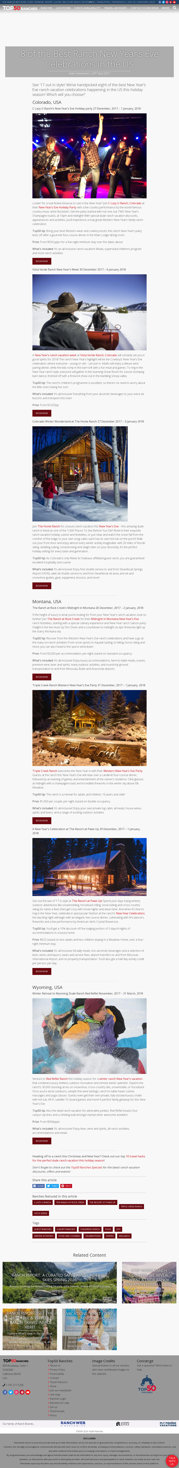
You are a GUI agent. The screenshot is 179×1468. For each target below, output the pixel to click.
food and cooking (69, 1235)
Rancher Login (58, 1398)
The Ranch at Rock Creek (63, 618)
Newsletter (103, 2)
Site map (55, 1394)
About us (55, 1365)
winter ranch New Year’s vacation (120, 1078)
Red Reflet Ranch (57, 1078)
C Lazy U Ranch (42, 1202)
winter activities (43, 1235)
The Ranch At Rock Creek (70, 1202)
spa (118, 1228)
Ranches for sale (59, 1402)
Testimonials (119, 2)
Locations (63, 8)
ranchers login (146, 2)
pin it (66, 1185)
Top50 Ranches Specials (86, 1167)
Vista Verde (40, 1212)
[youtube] (174, 2)
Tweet (52, 1185)
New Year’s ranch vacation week (55, 355)
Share (38, 1185)
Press (92, 2)
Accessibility (57, 1373)
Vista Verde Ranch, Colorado (98, 355)
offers (110, 1235)
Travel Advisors (115, 8)
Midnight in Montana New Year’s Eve (115, 618)
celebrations (93, 1235)
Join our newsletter (61, 1390)
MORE (165, 8)
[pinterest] (170, 2)
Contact (54, 1377)
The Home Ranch (49, 526)
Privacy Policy (57, 1369)
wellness (124, 1235)
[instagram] (167, 2)
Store (53, 1386)
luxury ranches (66, 1228)
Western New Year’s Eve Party (122, 771)
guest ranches (43, 1228)
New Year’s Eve (109, 526)
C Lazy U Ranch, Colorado (124, 203)
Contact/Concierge (144, 8)
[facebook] (159, 2)
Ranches (47, 8)
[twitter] (163, 2)
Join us (131, 2)
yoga (108, 1228)
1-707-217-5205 (13, 1384)
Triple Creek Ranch (44, 771)
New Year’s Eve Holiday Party (57, 207)
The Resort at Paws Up (87, 901)
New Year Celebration (130, 913)
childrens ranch (90, 1228)
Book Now (42, 260)
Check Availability (87, 8)
